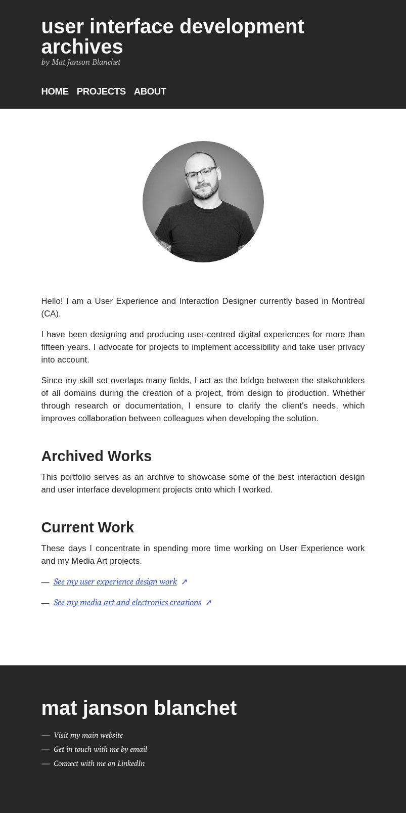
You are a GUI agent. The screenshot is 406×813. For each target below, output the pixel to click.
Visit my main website (88, 735)
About (150, 91)
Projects (101, 91)
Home (55, 91)
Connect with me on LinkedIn (99, 763)
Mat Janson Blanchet (139, 708)
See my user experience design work (115, 581)
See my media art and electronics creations (127, 602)
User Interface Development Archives (172, 36)
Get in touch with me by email (100, 749)
